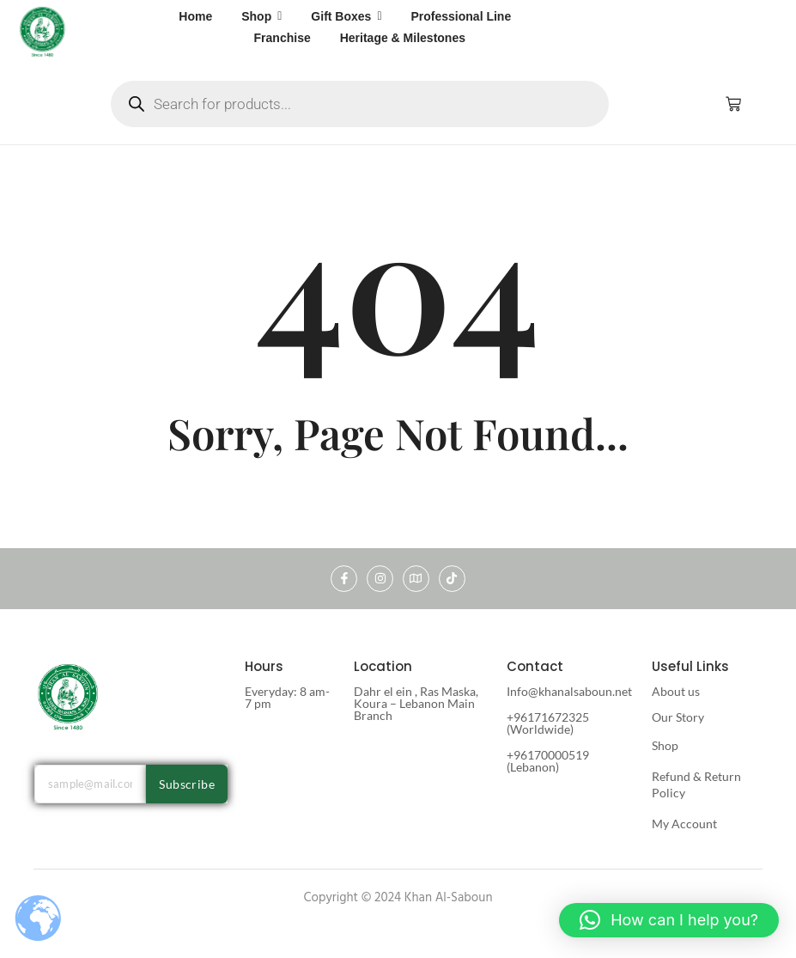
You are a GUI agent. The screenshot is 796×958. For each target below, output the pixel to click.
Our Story (678, 717)
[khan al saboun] (43, 31)
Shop (665, 745)
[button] (669, 920)
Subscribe (187, 784)
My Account (684, 823)
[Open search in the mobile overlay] (359, 104)
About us (676, 691)
